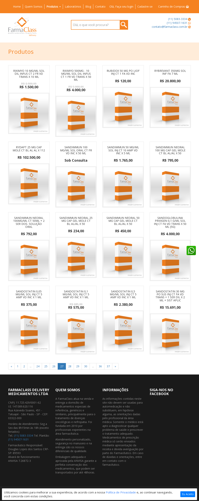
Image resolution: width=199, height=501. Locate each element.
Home (17, 6)
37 (108, 366)
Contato (100, 6)
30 (85, 366)
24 (37, 366)
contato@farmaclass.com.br (169, 27)
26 (53, 366)
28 (69, 366)
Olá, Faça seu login (121, 6)
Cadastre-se (145, 6)
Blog (88, 6)
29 (77, 366)
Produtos (53, 6)
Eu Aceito (188, 494)
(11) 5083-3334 (177, 19)
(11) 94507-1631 (177, 23)
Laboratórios (73, 6)
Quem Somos (33, 6)
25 (45, 366)
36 (100, 366)
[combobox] (99, 25)
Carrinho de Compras (173, 6)
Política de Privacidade (121, 492)
